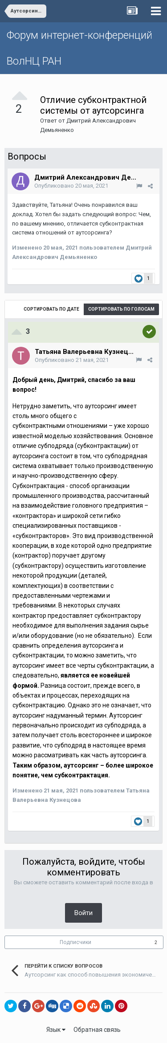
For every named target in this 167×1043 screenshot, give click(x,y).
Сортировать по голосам (121, 309)
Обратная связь (97, 1029)
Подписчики (75, 942)
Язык (55, 1029)
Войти (83, 913)
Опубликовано (71, 185)
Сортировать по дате (51, 309)
